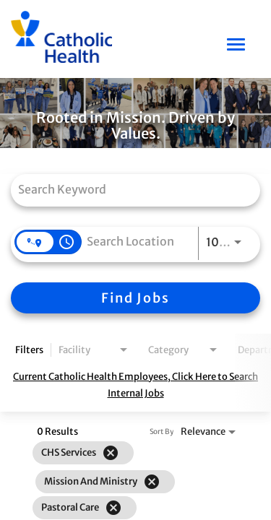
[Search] (135, 297)
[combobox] (128, 188)
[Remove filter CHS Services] (110, 452)
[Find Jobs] (135, 297)
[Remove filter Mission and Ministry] (151, 481)
